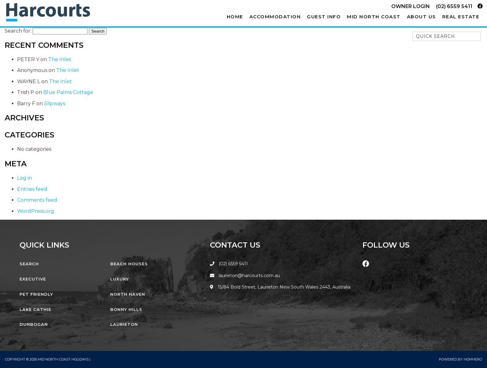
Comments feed (37, 200)
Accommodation (275, 17)
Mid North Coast (374, 17)
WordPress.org (35, 211)
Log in (24, 178)
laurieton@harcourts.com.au (245, 275)
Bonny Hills (126, 309)
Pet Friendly (36, 294)
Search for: (18, 31)
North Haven (127, 294)
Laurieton (124, 324)
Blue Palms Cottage (68, 92)
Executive (33, 278)
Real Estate (461, 17)
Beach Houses (129, 263)
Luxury (119, 278)
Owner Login (410, 6)
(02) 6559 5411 (454, 6)
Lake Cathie (35, 309)
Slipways (54, 103)
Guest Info (324, 17)
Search (29, 263)
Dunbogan (34, 324)
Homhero (473, 359)
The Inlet (59, 59)
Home (235, 17)
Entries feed (32, 189)
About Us (421, 17)
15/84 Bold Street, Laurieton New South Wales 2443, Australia (280, 287)
